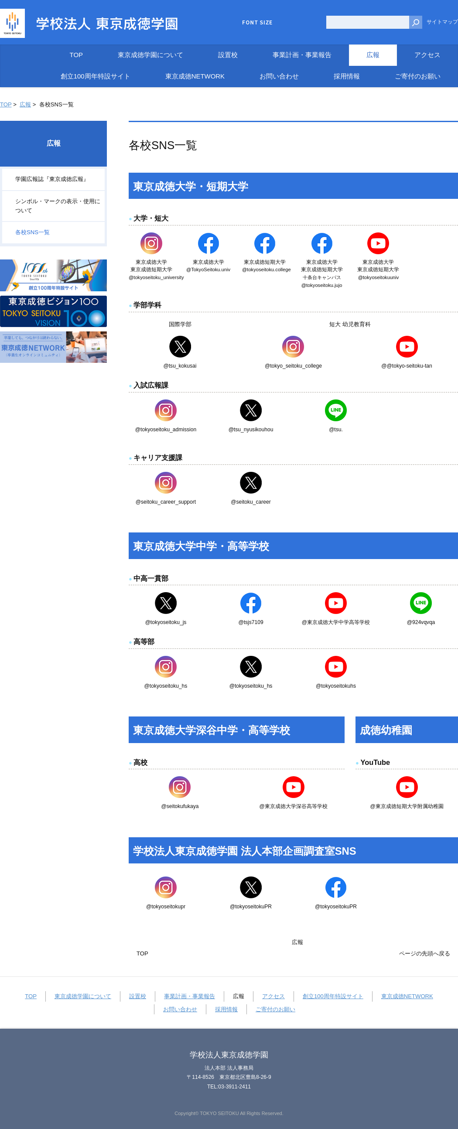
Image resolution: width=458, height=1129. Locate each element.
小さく (283, 22)
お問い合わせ (180, 1009)
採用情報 (226, 1009)
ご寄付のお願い (275, 1009)
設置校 (137, 996)
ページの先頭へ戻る (424, 953)
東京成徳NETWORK (407, 996)
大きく (309, 22)
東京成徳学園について (83, 996)
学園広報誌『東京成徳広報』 (52, 179)
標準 (296, 22)
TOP (5, 104)
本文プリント (435, 102)
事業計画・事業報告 (189, 996)
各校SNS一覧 (32, 232)
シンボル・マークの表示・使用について (57, 206)
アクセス (273, 996)
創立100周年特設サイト (333, 996)
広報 (25, 104)
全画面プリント (388, 102)
